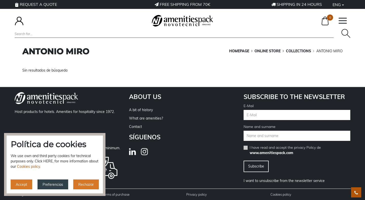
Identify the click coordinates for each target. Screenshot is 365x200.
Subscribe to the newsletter (294, 97)
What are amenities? (146, 118)
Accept (21, 184)
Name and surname (260, 126)
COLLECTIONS (298, 51)
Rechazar (86, 184)
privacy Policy (305, 147)
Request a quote (36, 4)
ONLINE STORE (267, 51)
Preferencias (53, 184)
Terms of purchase (116, 194)
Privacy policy (196, 194)
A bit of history (141, 110)
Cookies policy (280, 194)
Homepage (239, 51)
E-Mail (249, 106)
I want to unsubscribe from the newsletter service (284, 180)
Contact (135, 126)
